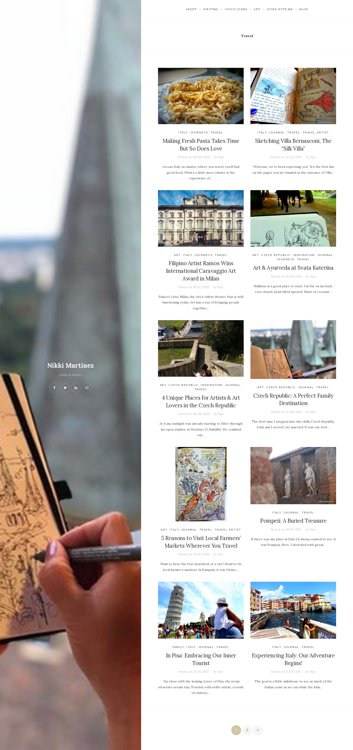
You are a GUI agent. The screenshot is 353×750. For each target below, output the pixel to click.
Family (178, 647)
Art (177, 255)
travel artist (316, 132)
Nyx (221, 157)
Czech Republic (276, 255)
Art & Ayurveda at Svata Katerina (293, 267)
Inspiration (304, 255)
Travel (217, 132)
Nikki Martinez (70, 365)
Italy (183, 132)
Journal (277, 132)
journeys (199, 132)
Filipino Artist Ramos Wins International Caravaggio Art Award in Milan (201, 271)
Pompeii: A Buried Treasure (293, 520)
